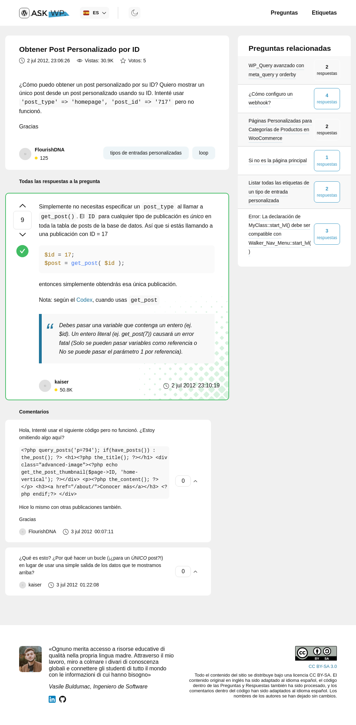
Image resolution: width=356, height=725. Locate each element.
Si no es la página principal (278, 160)
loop (203, 153)
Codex (84, 301)
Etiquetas (324, 13)
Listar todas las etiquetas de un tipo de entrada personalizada (279, 191)
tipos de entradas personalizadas (145, 153)
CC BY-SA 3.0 (323, 666)
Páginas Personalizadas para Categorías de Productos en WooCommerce (280, 129)
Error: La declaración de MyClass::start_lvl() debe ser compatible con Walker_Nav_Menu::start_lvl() (280, 234)
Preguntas (284, 13)
